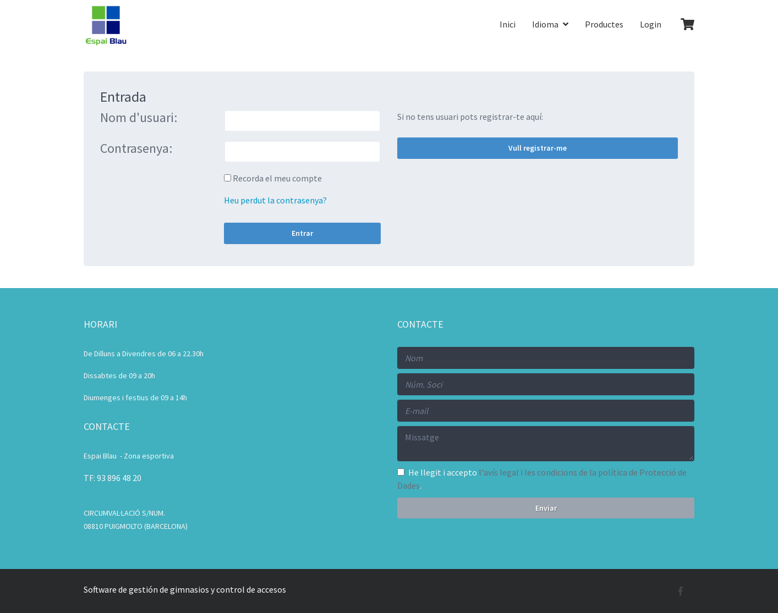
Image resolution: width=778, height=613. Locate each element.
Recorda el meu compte (277, 178)
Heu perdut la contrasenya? (275, 200)
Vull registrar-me (537, 148)
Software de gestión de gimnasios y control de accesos (185, 589)
